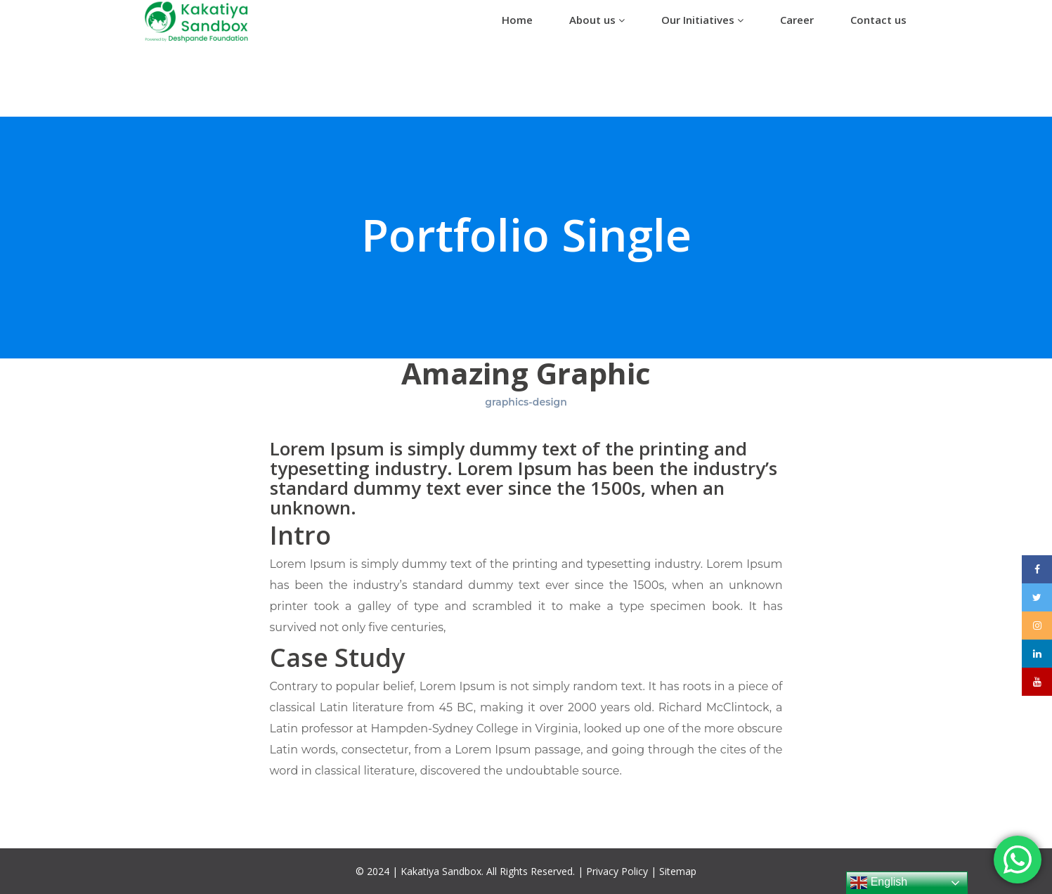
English (878, 882)
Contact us (878, 20)
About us (597, 20)
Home (517, 20)
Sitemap (677, 871)
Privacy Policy (617, 871)
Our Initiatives (702, 20)
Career (797, 20)
